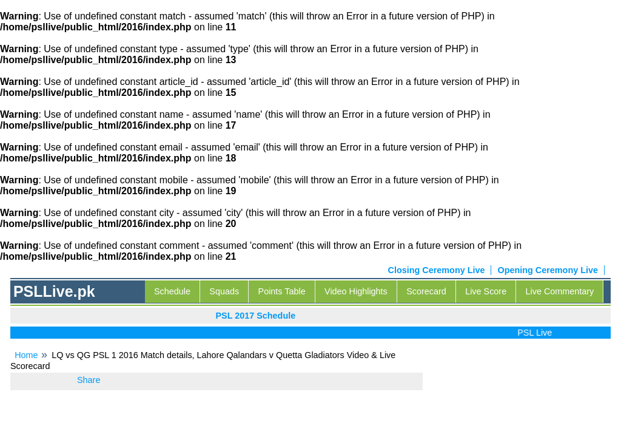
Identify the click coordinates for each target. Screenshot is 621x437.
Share (88, 380)
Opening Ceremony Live (547, 270)
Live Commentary (560, 291)
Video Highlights (356, 291)
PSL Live (537, 332)
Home (26, 355)
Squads (224, 291)
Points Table (282, 291)
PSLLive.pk (54, 291)
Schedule (172, 291)
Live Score (485, 291)
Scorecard (426, 291)
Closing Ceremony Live (436, 270)
